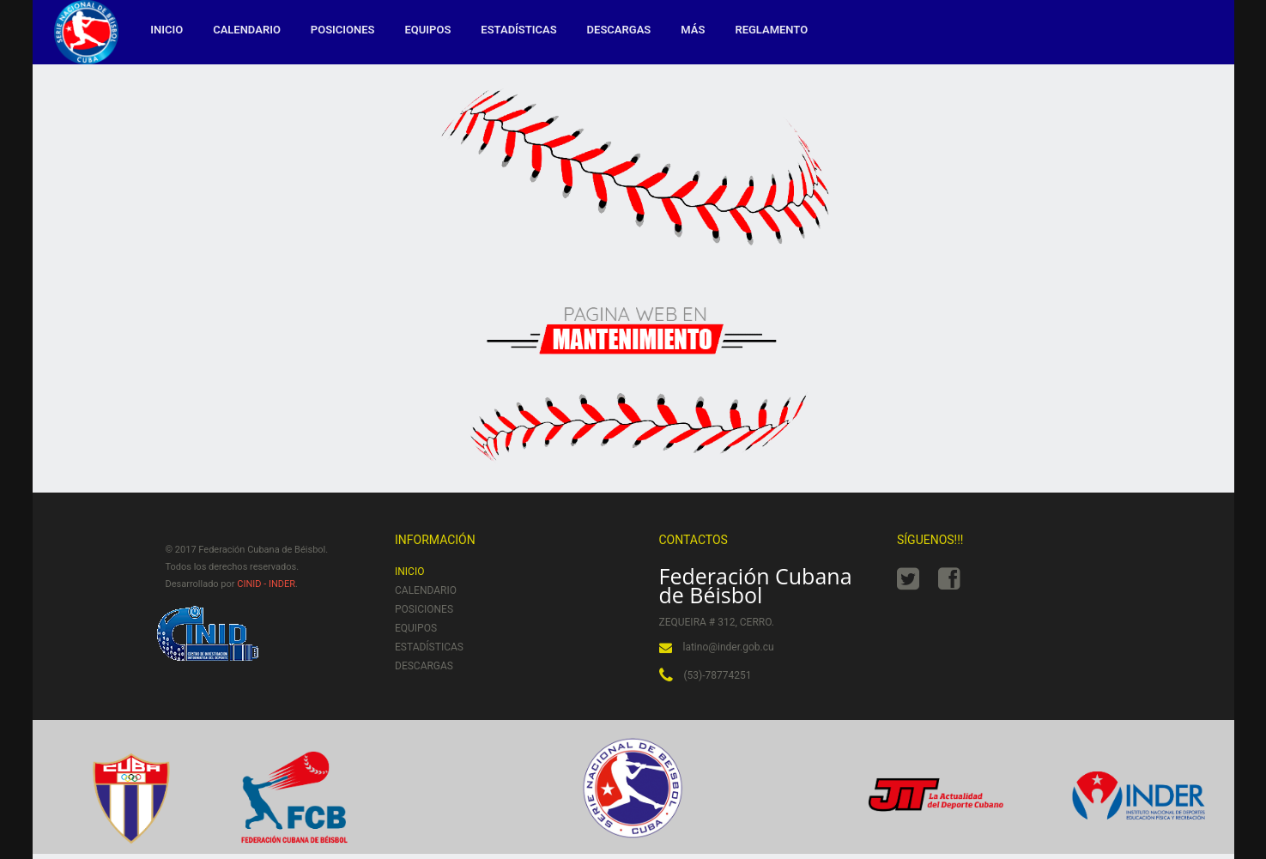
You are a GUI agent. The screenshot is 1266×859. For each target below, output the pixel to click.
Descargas (619, 29)
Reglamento (771, 29)
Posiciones (343, 29)
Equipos (428, 29)
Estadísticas (518, 29)
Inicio (166, 29)
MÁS (693, 29)
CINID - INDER (266, 584)
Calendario (247, 29)
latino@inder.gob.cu (728, 647)
